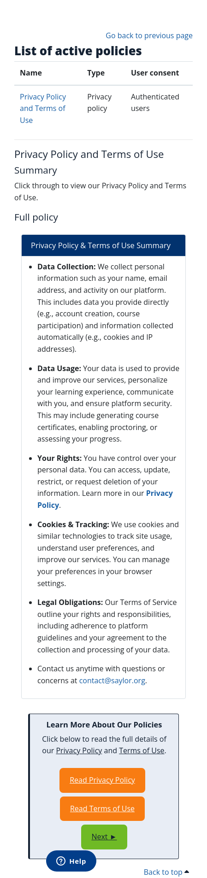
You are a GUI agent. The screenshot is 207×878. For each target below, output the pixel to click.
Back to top (166, 872)
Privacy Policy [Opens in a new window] (79, 750)
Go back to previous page (149, 35)
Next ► (104, 836)
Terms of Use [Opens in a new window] (141, 750)
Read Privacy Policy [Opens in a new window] (102, 780)
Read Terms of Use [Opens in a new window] (102, 808)
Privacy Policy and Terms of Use (43, 108)
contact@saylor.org (112, 680)
